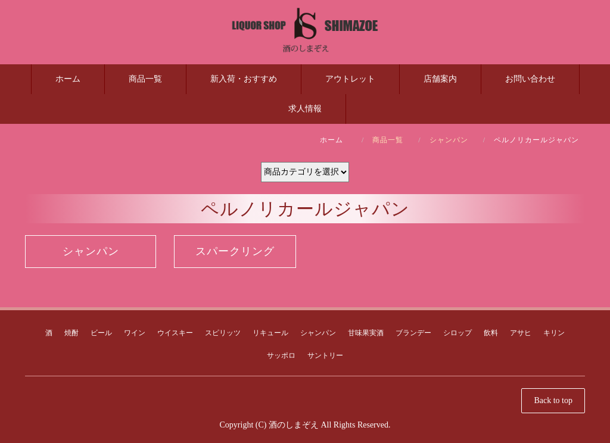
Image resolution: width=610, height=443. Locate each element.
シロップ (457, 333)
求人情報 (305, 108)
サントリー (325, 355)
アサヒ (520, 333)
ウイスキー (175, 333)
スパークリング (235, 251)
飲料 (491, 333)
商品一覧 (145, 78)
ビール (101, 333)
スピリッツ (223, 333)
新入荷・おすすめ (243, 78)
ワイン (134, 333)
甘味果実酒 (366, 333)
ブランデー (413, 333)
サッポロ (281, 355)
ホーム (67, 78)
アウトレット (350, 78)
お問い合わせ (530, 78)
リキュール (270, 333)
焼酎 (71, 333)
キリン (554, 333)
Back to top (553, 400)
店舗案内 (440, 78)
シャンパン (449, 140)
